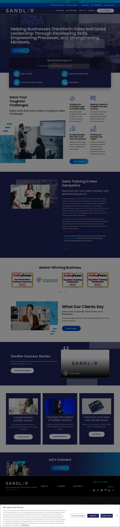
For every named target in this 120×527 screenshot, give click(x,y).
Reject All (93, 516)
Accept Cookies (107, 516)
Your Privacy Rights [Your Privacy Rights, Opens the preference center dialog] (78, 516)
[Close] (117, 515)
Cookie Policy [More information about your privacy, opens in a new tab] (25, 525)
